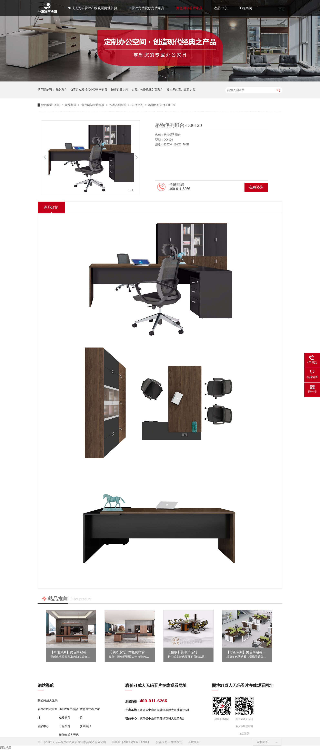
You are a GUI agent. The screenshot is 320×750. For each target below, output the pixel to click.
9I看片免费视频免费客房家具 (89, 89)
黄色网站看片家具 (189, 8)
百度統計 (194, 742)
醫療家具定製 (119, 89)
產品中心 (220, 8)
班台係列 (138, 105)
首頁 (57, 105)
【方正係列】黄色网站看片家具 (249, 652)
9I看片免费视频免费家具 (146, 8)
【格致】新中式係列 (182, 652)
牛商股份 (176, 742)
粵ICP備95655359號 (135, 742)
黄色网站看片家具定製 (181, 89)
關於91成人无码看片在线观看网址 (48, 709)
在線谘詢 (256, 187)
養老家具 (61, 89)
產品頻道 (71, 105)
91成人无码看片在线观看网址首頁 (92, 8)
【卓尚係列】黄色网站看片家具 (131, 652)
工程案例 (245, 8)
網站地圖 (5, 747)
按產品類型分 (118, 105)
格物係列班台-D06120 (162, 105)
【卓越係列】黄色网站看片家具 (73, 652)
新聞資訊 (85, 726)
